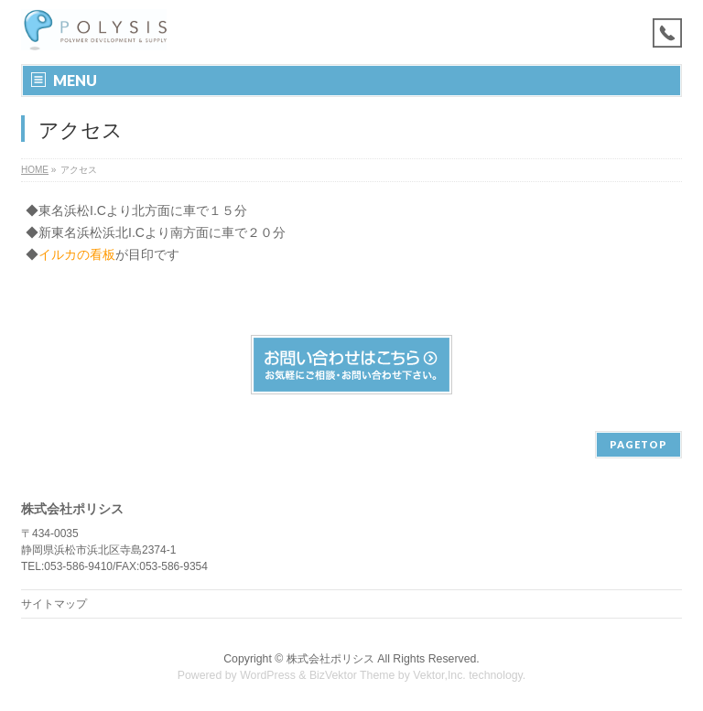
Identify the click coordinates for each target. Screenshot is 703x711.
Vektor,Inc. (439, 675)
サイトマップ (54, 604)
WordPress (268, 675)
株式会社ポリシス (330, 658)
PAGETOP (638, 444)
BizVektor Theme (352, 675)
